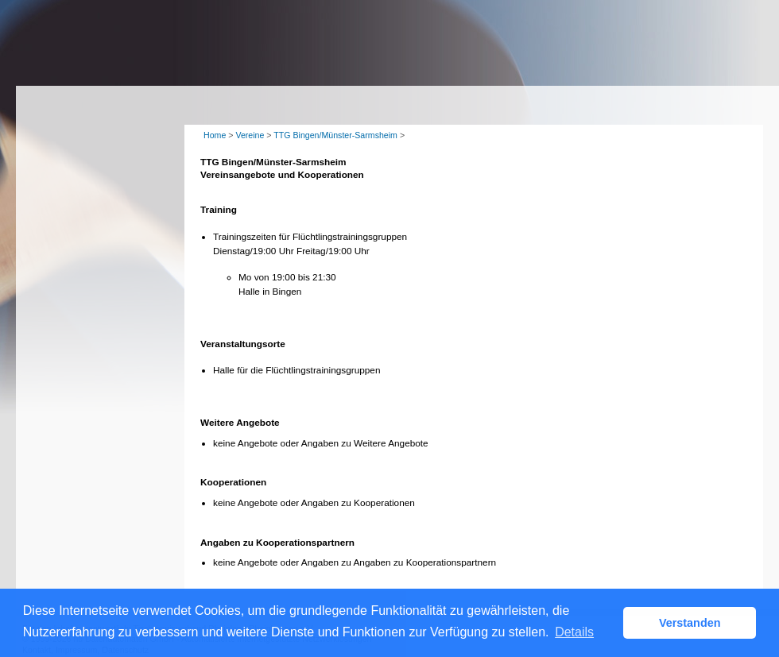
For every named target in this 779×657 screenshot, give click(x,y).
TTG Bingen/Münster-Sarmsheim (335, 135)
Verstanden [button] (690, 622)
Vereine (249, 135)
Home (214, 135)
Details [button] (574, 632)
